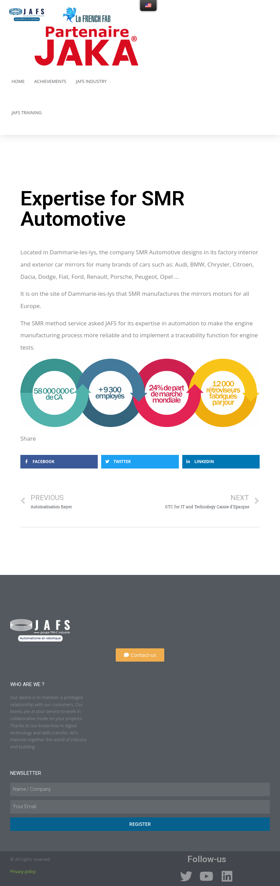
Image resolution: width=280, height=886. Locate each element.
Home (18, 81)
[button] (140, 655)
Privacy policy (23, 871)
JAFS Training (27, 112)
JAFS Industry (91, 81)
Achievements (50, 81)
